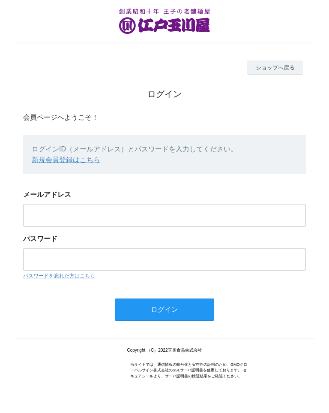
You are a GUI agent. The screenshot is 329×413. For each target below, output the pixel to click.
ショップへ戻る (275, 67)
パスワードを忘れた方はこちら (59, 276)
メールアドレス (47, 194)
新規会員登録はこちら (66, 159)
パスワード (40, 238)
